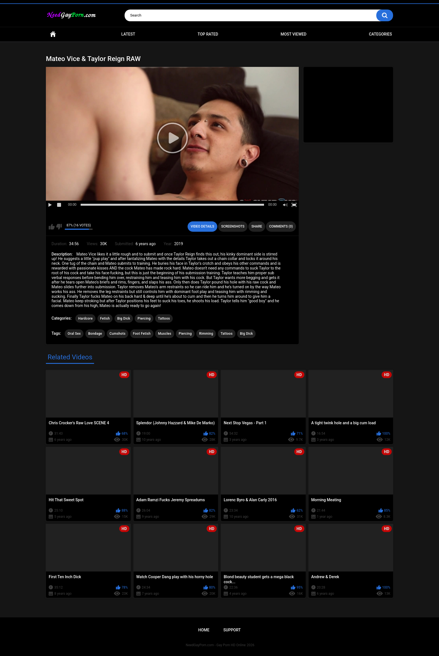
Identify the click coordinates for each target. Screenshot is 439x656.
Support (232, 630)
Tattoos (164, 318)
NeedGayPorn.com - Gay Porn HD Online (216, 645)
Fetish (105, 318)
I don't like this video (59, 226)
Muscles (164, 334)
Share (256, 226)
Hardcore (85, 318)
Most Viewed (293, 34)
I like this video (52, 226)
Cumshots (117, 334)
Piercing (143, 318)
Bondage (95, 334)
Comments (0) (281, 226)
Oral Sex (74, 334)
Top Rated (208, 34)
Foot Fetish (142, 334)
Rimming (206, 334)
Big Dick (123, 318)
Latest (128, 34)
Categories (380, 34)
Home (53, 34)
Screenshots (232, 226)
